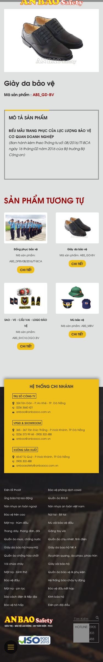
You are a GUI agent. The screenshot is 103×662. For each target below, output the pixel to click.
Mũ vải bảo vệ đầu (60, 522)
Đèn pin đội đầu (59, 604)
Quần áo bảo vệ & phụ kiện (66, 572)
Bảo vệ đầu (12, 580)
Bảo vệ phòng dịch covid (64, 489)
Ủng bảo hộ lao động (18, 498)
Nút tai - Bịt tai (57, 514)
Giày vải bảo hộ (58, 563)
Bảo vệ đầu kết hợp (61, 588)
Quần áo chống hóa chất (21, 555)
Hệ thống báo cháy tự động (66, 580)
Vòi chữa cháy (13, 563)
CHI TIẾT (26, 269)
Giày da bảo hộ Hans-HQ (21, 547)
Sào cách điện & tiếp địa (20, 596)
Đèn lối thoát (12, 489)
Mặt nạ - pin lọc (14, 588)
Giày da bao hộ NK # (62, 547)
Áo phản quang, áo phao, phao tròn (72, 555)
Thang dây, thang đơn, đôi (22, 531)
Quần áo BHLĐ (58, 498)
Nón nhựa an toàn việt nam (66, 506)
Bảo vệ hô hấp (14, 604)
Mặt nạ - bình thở (15, 572)
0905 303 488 (92, 632)
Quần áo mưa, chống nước (22, 539)
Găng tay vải (57, 531)
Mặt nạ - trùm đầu (16, 522)
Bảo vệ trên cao (14, 514)
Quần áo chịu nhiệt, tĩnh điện (67, 539)
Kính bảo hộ (56, 596)
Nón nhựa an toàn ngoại (20, 506)
